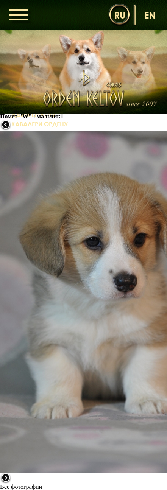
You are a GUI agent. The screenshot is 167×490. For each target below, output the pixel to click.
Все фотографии (21, 487)
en (150, 14)
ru (119, 14)
